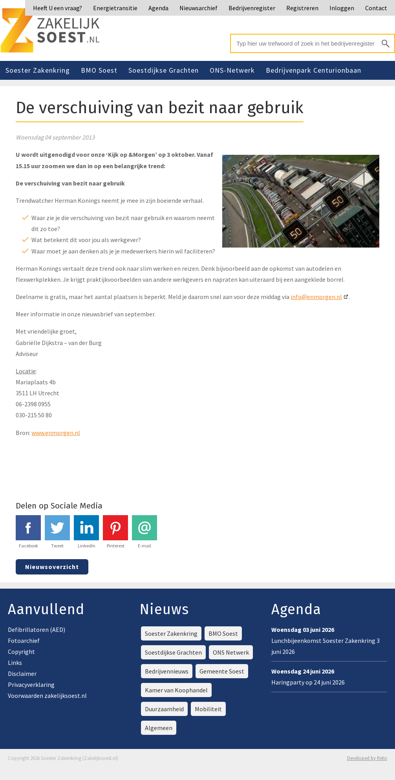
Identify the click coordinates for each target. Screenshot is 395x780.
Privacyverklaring (31, 684)
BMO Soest (99, 70)
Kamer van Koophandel (176, 690)
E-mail (144, 532)
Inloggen (341, 8)
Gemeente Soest (221, 671)
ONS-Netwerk (232, 70)
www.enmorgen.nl (55, 433)
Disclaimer (22, 673)
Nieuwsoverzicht (52, 567)
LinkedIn (86, 532)
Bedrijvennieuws (166, 671)
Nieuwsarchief (198, 8)
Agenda (158, 8)
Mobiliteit (208, 709)
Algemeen (158, 728)
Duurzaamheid (164, 709)
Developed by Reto (367, 758)
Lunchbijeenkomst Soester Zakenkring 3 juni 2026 (325, 640)
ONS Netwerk (231, 652)
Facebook (28, 532)
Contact (376, 8)
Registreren (302, 8)
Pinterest (115, 532)
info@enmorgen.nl (316, 297)
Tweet (57, 532)
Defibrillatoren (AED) (36, 629)
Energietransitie (115, 8)
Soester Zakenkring (37, 70)
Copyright (21, 651)
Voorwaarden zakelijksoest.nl (47, 695)
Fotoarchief (24, 640)
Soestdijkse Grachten (163, 70)
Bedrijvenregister (252, 8)
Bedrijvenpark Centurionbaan (313, 70)
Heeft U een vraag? (57, 8)
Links (15, 662)
